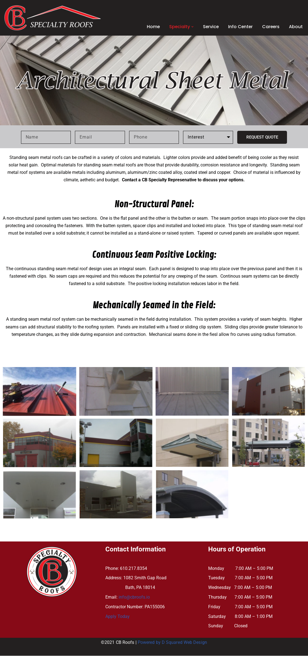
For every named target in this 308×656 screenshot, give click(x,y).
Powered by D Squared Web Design (172, 643)
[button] (191, 27)
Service (209, 26)
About (296, 26)
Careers (271, 26)
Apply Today (117, 616)
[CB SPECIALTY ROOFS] (52, 18)
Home (151, 26)
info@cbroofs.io (134, 597)
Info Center (239, 26)
